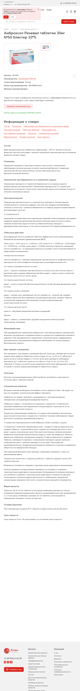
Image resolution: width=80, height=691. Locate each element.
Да (6, 17)
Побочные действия (31, 130)
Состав (7, 126)
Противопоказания (12, 130)
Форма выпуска (10, 137)
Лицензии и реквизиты (63, 662)
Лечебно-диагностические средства (38, 687)
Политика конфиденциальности (62, 671)
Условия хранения (27, 137)
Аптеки (41, 10)
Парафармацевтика (35, 661)
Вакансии (57, 659)
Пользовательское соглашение (61, 666)
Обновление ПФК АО (27, 79)
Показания (16, 126)
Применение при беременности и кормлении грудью (46, 126)
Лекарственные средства (37, 653)
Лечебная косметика (35, 683)
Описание (32, 133)
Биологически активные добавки (37, 657)
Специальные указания (49, 133)
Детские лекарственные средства (37, 679)
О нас (56, 653)
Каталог (32, 649)
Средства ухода (34, 664)
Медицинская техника (36, 672)
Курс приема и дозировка (15, 133)
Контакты (58, 656)
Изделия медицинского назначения (37, 668)
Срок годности (43, 137)
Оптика (31, 675)
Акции (49, 10)
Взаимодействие (49, 130)
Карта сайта (58, 675)
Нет (13, 17)
